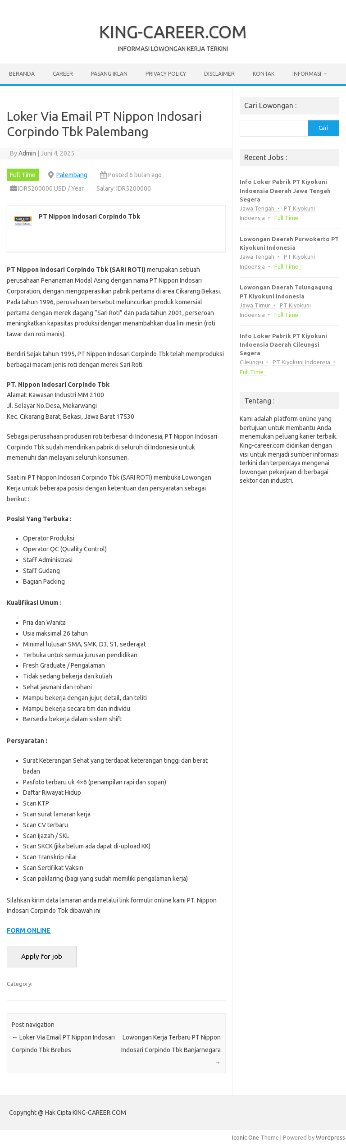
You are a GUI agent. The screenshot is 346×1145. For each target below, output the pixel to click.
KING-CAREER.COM (173, 31)
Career (63, 74)
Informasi (306, 74)
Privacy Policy (166, 74)
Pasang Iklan (109, 74)
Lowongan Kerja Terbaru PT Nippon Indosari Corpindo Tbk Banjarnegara (171, 1050)
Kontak (263, 74)
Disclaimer (219, 74)
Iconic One (245, 1137)
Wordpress (330, 1137)
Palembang (71, 175)
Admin (27, 153)
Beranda (22, 74)
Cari (323, 128)
